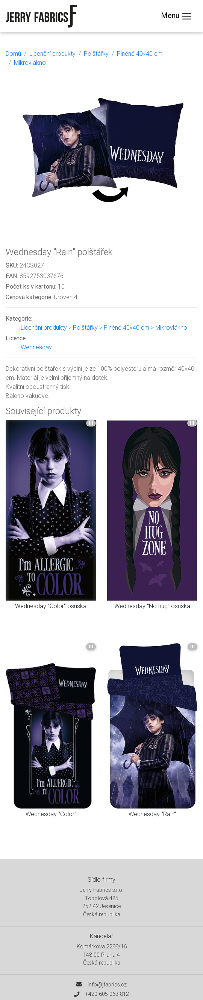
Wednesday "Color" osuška (50, 606)
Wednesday (36, 347)
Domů (13, 53)
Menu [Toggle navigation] (176, 16)
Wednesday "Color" (51, 814)
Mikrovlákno (30, 62)
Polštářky (96, 53)
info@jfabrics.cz (107, 984)
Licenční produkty (52, 53)
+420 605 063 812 (107, 994)
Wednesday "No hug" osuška (152, 606)
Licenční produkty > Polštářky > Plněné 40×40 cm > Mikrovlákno (104, 327)
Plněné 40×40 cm (139, 53)
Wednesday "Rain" (152, 814)
